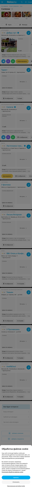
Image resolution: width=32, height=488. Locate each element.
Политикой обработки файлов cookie (12, 472)
